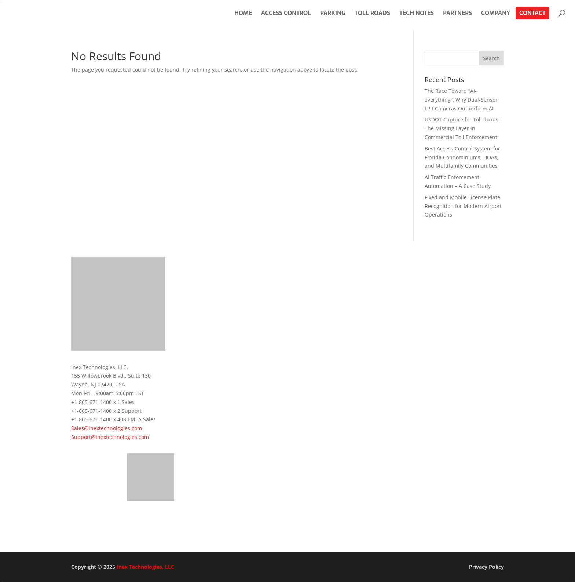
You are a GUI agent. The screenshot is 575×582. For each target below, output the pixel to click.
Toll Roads (372, 13)
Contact (532, 13)
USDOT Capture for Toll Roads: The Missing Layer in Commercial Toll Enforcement (462, 128)
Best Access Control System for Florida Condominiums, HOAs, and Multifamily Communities (462, 157)
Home (243, 13)
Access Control (286, 13)
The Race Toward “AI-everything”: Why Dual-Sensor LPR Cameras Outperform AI (461, 99)
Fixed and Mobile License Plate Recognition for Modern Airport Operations (463, 206)
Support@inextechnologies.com (110, 436)
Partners (457, 13)
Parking (332, 13)
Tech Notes (416, 13)
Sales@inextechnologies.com (106, 428)
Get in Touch (106, 521)
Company (495, 13)
